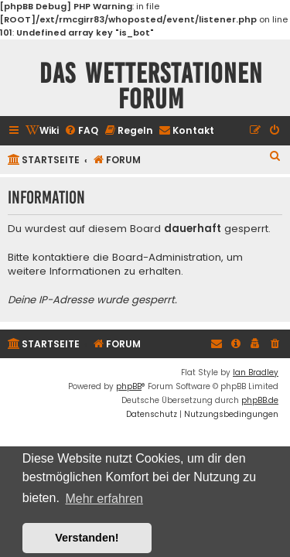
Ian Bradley (255, 372)
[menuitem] (42, 131)
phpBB (129, 386)
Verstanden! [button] (86, 537)
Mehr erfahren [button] (104, 498)
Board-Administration (166, 258)
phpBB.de (259, 400)
